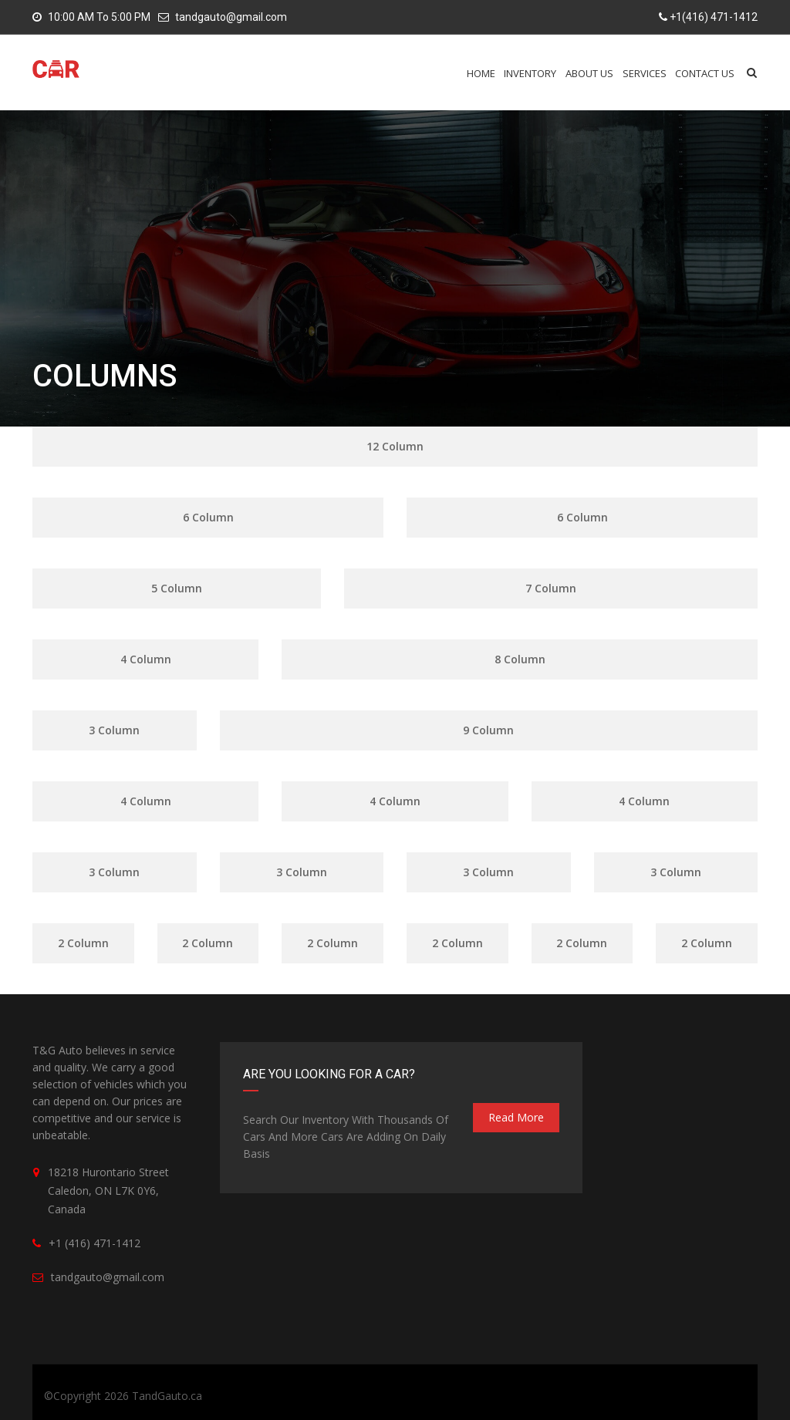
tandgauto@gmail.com (231, 17)
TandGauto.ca (167, 1395)
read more (516, 1117)
